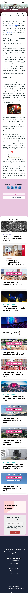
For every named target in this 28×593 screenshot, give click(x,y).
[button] (22, 2)
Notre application (14, 576)
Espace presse (14, 571)
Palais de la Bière (13, 25)
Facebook (9, 32)
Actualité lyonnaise (10, 14)
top (4, 133)
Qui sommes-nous (14, 560)
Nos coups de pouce (14, 565)
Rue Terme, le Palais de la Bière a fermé (20, 14)
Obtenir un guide (14, 563)
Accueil (4, 14)
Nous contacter (14, 573)
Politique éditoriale (14, 568)
